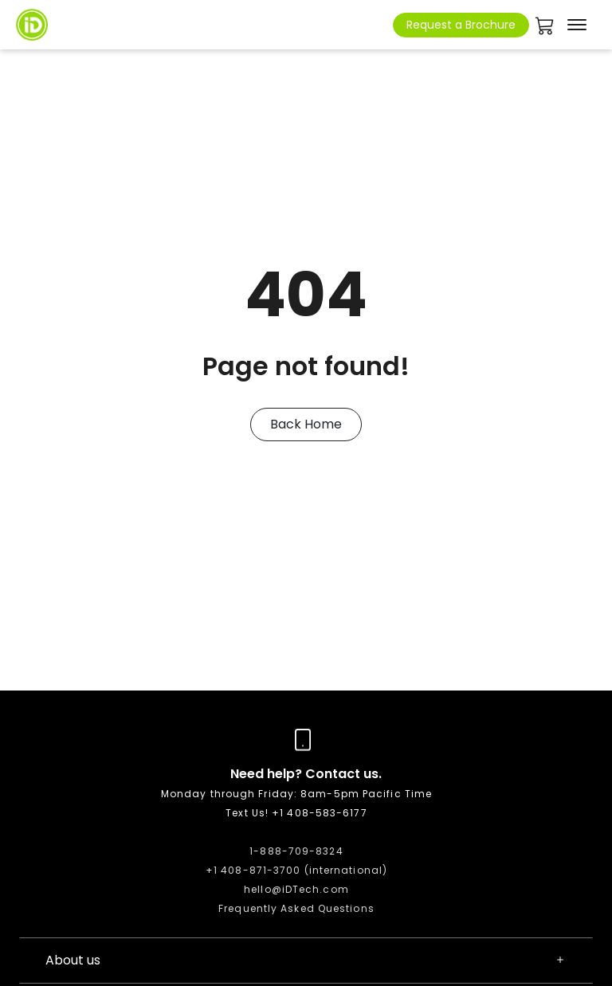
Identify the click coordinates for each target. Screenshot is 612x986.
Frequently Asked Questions (296, 908)
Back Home (306, 424)
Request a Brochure (461, 25)
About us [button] (306, 960)
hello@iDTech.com (296, 889)
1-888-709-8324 (296, 851)
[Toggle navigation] (577, 24)
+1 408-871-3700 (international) (296, 870)
